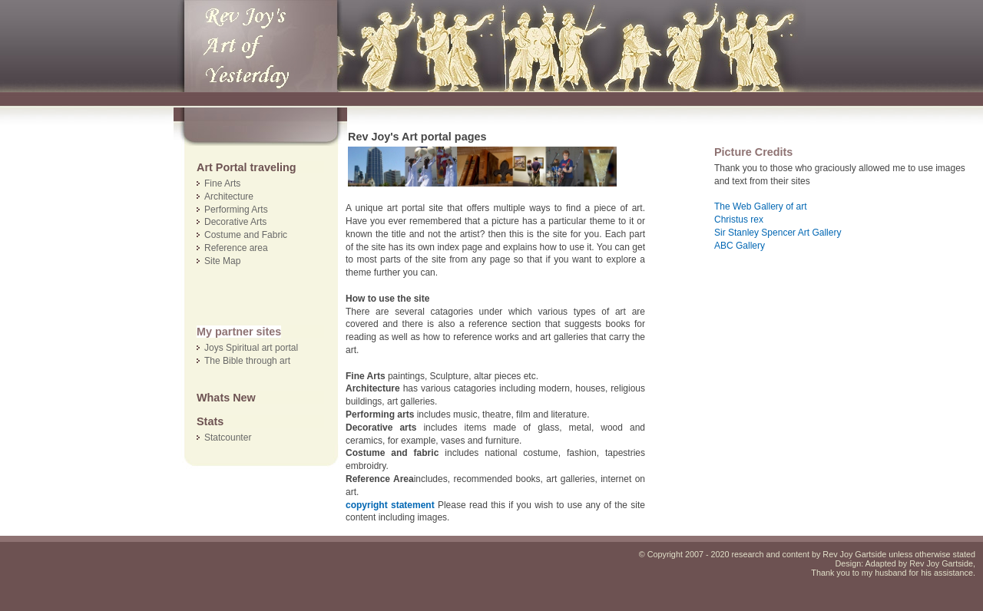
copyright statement (390, 505)
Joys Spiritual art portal (251, 347)
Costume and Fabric (245, 235)
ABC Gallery (739, 245)
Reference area (236, 248)
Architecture (228, 196)
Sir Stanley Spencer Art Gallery (777, 232)
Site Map (222, 261)
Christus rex (738, 219)
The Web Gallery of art (760, 206)
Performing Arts (236, 209)
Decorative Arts (235, 221)
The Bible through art (247, 360)
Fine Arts (222, 183)
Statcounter (227, 437)
